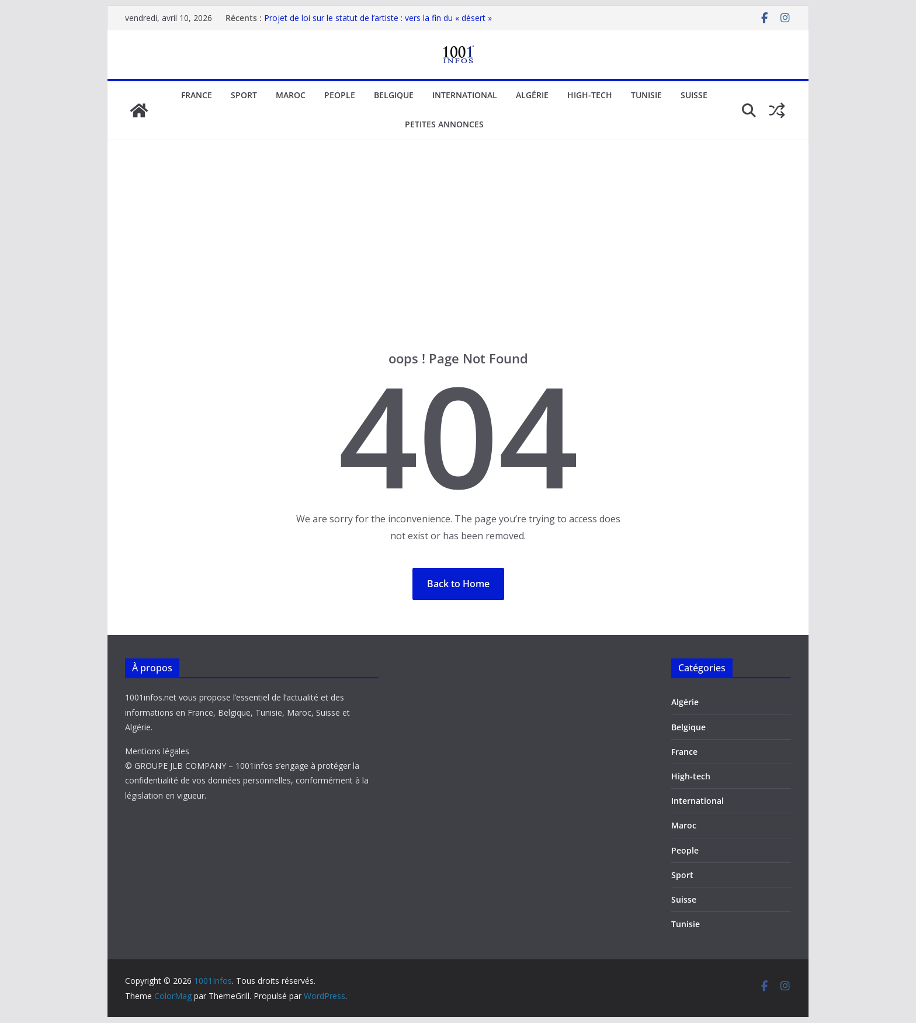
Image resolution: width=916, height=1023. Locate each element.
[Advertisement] (458, 262)
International (464, 94)
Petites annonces (444, 124)
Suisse (694, 94)
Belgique (394, 94)
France (196, 94)
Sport (244, 94)
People (339, 94)
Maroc (291, 94)
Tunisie (646, 94)
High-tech (589, 94)
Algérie (532, 94)
